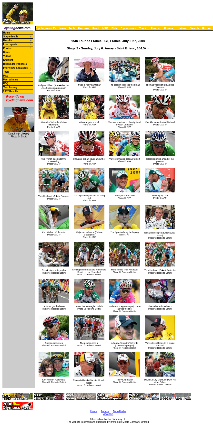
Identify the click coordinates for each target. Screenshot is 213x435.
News (63, 28)
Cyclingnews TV (46, 28)
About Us (108, 414)
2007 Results (10, 91)
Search (194, 28)
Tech (72, 28)
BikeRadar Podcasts (15, 64)
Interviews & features (15, 68)
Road (95, 28)
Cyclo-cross (128, 28)
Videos (7, 56)
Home (6, 32)
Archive (105, 411)
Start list (8, 60)
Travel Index (119, 411)
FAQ (5, 83)
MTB (105, 28)
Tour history (10, 87)
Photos (155, 28)
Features (83, 28)
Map (5, 75)
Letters (182, 28)
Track (142, 28)
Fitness (168, 28)
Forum (206, 28)
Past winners (10, 79)
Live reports (10, 44)
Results (7, 40)
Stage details (10, 36)
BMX (114, 28)
